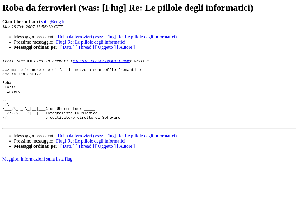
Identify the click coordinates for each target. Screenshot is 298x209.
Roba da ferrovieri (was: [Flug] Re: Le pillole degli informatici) (117, 36)
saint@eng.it (53, 21)
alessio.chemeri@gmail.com (101, 61)
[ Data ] (67, 47)
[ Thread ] (85, 47)
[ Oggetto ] (105, 47)
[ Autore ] (126, 47)
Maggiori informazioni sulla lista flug (37, 172)
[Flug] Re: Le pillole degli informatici (90, 41)
